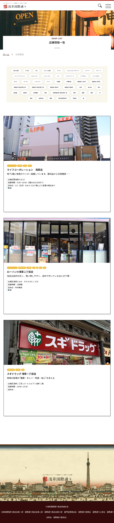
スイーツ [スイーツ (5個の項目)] (98, 70)
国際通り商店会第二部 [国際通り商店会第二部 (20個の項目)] (38, 87)
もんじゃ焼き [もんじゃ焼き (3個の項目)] (47, 70)
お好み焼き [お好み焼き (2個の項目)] (16, 70)
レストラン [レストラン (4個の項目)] (37, 81)
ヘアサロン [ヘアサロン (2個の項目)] (83, 76)
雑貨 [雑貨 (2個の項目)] (51, 98)
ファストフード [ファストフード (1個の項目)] (70, 76)
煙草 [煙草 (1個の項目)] (83, 93)
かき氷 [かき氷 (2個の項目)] (27, 70)
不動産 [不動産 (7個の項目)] (58, 81)
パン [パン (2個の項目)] (58, 76)
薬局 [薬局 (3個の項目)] (31, 98)
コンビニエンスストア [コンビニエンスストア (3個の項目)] (73, 70)
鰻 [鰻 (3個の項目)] (83, 98)
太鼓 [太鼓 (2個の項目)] (80, 87)
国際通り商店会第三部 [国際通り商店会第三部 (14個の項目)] (20, 87)
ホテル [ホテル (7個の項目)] (15, 81)
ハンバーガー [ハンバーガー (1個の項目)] (47, 76)
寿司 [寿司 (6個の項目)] (99, 87)
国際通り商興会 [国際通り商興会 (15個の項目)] (69, 87)
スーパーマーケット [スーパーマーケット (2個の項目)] (19, 76)
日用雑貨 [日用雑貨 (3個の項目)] (35, 93)
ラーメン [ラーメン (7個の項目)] (26, 81)
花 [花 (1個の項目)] (99, 93)
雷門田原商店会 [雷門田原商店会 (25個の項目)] (62, 98)
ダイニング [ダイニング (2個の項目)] (34, 76)
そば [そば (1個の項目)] (36, 70)
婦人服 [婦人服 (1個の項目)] (90, 87)
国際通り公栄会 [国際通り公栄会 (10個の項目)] (81, 81)
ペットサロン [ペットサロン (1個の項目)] (96, 76)
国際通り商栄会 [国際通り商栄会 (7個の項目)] (54, 87)
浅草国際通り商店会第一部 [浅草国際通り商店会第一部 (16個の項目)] (60, 93)
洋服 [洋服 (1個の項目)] (45, 93)
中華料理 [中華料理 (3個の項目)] (68, 81)
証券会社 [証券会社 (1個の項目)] (41, 98)
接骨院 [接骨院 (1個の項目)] (25, 93)
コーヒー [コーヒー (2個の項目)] (87, 70)
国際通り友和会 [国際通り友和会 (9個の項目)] (96, 81)
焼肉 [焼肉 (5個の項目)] (74, 93)
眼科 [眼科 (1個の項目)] (92, 93)
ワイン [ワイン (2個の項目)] (48, 81)
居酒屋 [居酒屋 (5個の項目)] (15, 93)
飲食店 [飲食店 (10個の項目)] (74, 98)
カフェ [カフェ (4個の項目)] (59, 70)
